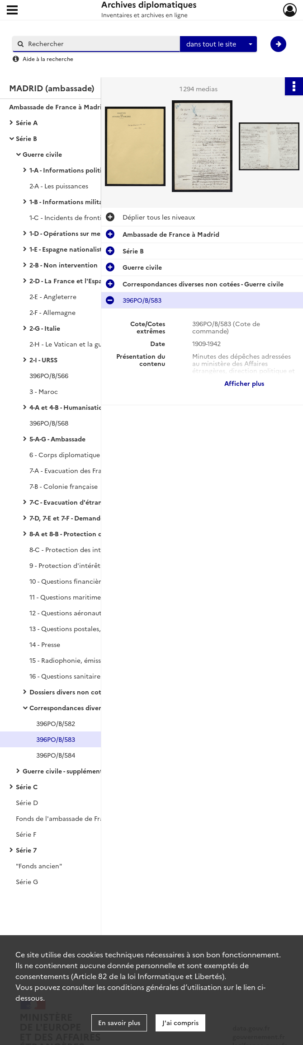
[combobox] (218, 44)
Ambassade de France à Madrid (57, 106)
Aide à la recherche (48, 58)
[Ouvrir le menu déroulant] (12, 10)
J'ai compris (180, 1022)
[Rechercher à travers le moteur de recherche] (101, 43)
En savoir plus (119, 1022)
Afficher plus (244, 383)
